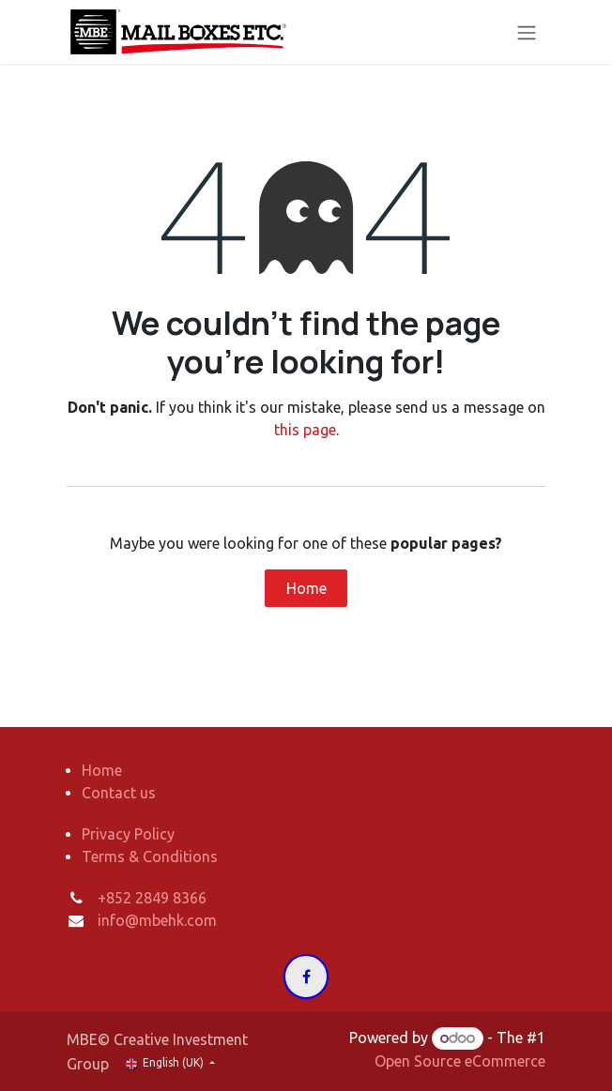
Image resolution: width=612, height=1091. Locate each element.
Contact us (119, 792)
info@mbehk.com (157, 920)
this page (305, 429)
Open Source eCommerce (460, 1061)
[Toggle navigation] (526, 32)
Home (306, 588)
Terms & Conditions (150, 856)
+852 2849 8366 (152, 897)
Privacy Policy (128, 834)
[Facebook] (306, 976)
